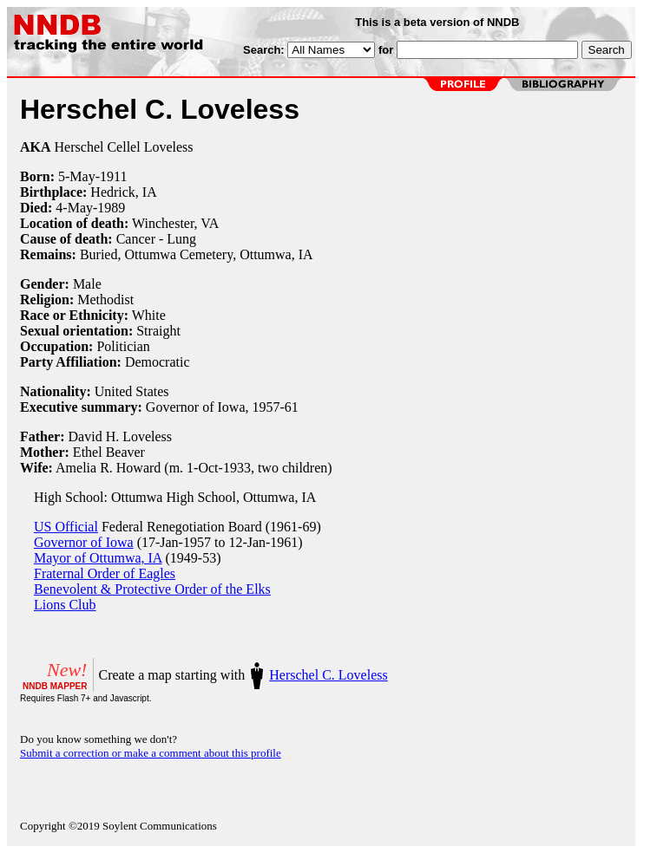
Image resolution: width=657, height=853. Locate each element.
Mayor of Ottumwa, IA (98, 557)
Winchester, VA (175, 223)
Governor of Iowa (84, 542)
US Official (66, 526)
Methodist (105, 299)
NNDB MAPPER (55, 686)
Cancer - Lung (156, 238)
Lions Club (65, 604)
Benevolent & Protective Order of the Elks (152, 589)
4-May (74, 207)
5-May (76, 176)
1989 (111, 207)
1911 (113, 176)
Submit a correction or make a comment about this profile (150, 752)
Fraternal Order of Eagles (104, 573)
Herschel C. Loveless (328, 674)
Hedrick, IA (123, 192)
